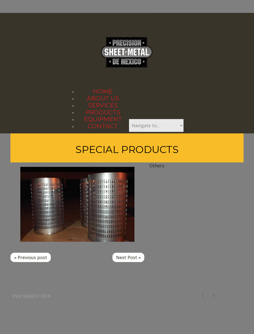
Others (156, 166)
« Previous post (30, 257)
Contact (103, 126)
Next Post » (128, 257)
